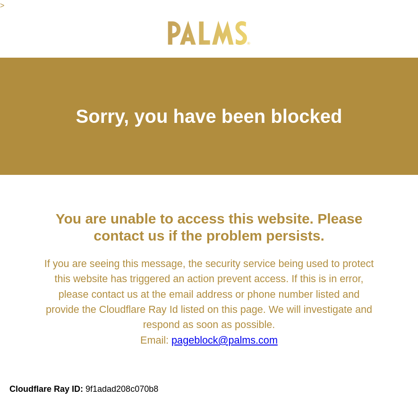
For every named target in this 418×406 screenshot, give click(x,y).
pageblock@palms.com (224, 340)
